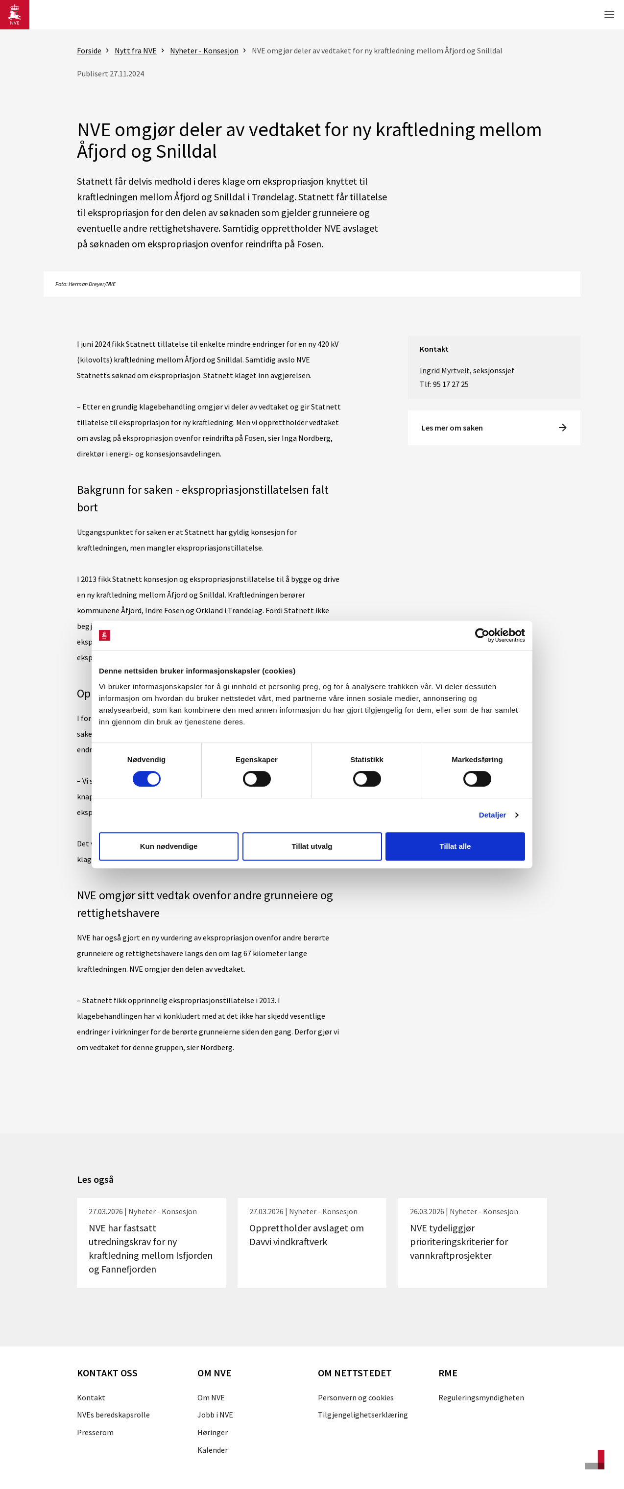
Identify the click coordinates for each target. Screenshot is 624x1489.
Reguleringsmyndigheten (481, 1397)
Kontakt (91, 1397)
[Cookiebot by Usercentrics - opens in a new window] (482, 635)
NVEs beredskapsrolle (113, 1414)
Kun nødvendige (169, 846)
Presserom (95, 1432)
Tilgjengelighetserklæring (363, 1414)
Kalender (212, 1450)
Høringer (212, 1432)
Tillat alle (455, 846)
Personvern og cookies (356, 1397)
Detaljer (492, 815)
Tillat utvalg (311, 846)
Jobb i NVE (215, 1414)
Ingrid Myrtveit (445, 370)
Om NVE (211, 1397)
